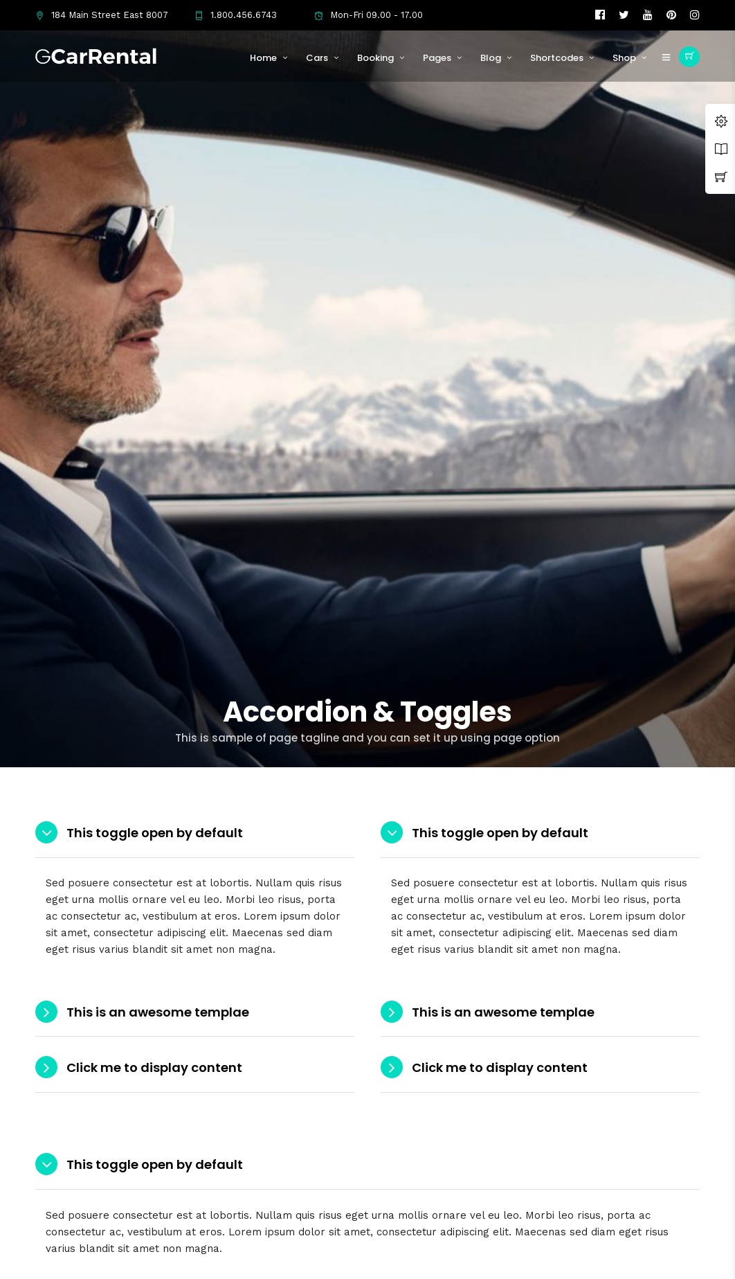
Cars (317, 57)
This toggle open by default (154, 832)
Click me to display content (154, 1067)
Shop (624, 57)
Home (263, 57)
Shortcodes (556, 57)
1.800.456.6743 (235, 15)
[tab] (194, 833)
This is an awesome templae (157, 1012)
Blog (490, 57)
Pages (437, 57)
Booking (375, 57)
